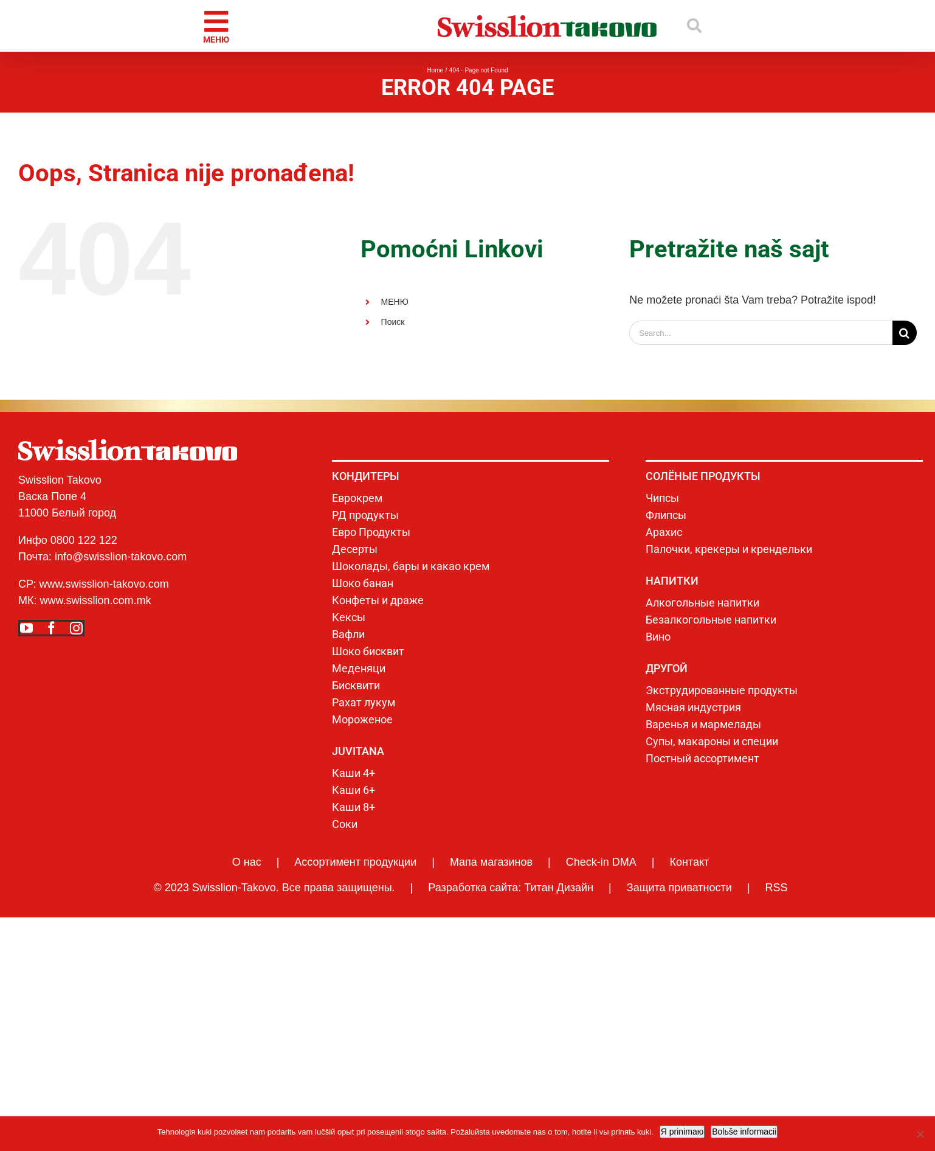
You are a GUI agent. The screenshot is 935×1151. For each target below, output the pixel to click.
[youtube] (26, 628)
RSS (776, 888)
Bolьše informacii (744, 1131)
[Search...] (760, 333)
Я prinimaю (682, 1131)
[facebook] (51, 628)
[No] (920, 1134)
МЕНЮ (395, 302)
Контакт (689, 862)
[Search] (904, 333)
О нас (246, 862)
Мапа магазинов (491, 862)
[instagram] (76, 628)
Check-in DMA (601, 862)
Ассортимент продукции (355, 862)
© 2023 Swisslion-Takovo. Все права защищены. (274, 888)
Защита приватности (679, 888)
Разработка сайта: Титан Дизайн (510, 888)
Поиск (393, 322)
